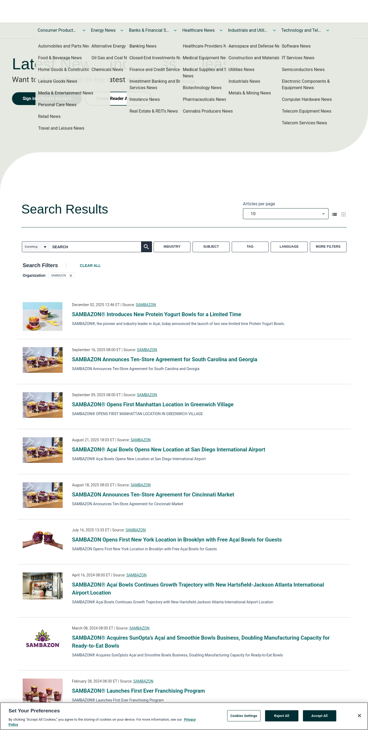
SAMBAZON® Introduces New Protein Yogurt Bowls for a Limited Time (156, 314)
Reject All (281, 717)
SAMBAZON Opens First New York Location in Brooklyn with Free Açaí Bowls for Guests (177, 539)
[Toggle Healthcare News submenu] (221, 30)
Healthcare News (198, 30)
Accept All (319, 717)
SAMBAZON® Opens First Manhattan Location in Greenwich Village (153, 404)
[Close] (359, 717)
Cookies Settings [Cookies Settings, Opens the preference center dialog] (243, 717)
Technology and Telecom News (301, 30)
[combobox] (286, 213)
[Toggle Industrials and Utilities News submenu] (274, 30)
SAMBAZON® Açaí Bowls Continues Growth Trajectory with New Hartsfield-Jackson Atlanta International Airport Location (198, 588)
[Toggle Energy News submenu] (122, 30)
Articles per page (259, 203)
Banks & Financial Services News (149, 30)
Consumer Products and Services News (58, 30)
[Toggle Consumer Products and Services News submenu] (84, 30)
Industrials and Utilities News (248, 30)
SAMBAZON (146, 305)
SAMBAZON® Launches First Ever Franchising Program (138, 691)
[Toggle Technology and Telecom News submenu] (327, 30)
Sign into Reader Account (47, 98)
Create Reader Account (118, 98)
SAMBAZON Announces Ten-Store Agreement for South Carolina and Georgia (164, 359)
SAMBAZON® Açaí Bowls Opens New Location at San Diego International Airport (168, 449)
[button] (61, 275)
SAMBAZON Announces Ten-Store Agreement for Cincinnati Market (153, 494)
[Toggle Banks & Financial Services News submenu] (175, 30)
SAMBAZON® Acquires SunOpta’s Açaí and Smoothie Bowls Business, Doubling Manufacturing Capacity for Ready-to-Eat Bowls (201, 642)
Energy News (103, 30)
